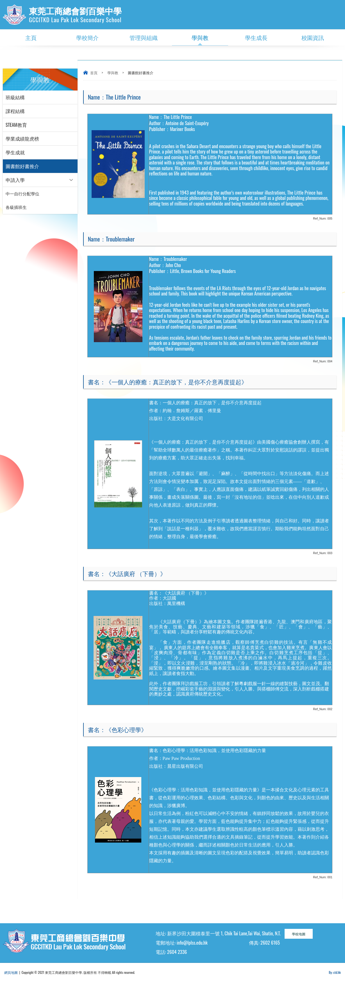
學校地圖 (298, 933)
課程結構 (15, 110)
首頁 (93, 72)
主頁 (31, 37)
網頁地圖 (11, 972)
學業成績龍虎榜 (22, 138)
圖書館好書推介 (22, 166)
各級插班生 (16, 207)
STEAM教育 (16, 124)
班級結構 (15, 97)
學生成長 (256, 37)
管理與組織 (144, 37)
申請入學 (15, 179)
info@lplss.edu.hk (192, 942)
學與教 (200, 37)
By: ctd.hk (335, 972)
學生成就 (15, 152)
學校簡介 (87, 37)
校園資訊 (312, 37)
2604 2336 (177, 951)
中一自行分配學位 (22, 194)
